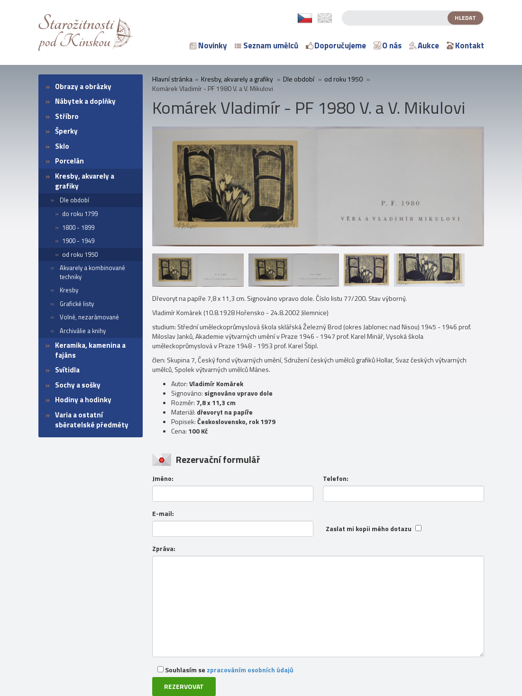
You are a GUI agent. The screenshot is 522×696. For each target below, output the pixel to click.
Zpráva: (163, 548)
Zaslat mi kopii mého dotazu (369, 528)
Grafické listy (77, 303)
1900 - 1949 (78, 240)
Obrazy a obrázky (83, 86)
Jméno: (163, 478)
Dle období (74, 200)
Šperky (66, 131)
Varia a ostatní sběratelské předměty (91, 419)
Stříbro (67, 116)
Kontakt (465, 45)
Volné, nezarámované (89, 317)
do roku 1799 (80, 213)
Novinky (208, 45)
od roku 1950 (80, 254)
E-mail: (163, 513)
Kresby (69, 290)
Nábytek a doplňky (85, 101)
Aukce (424, 45)
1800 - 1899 (78, 227)
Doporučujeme (336, 45)
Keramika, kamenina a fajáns (90, 350)
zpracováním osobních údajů (250, 670)
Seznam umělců (266, 45)
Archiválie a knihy (83, 330)
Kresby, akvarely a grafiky (84, 181)
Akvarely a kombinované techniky (92, 272)
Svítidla (67, 369)
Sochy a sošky (78, 385)
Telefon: (335, 478)
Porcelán (69, 160)
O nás (388, 45)
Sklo (62, 146)
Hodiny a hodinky (83, 399)
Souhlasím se (225, 670)
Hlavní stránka (172, 79)
